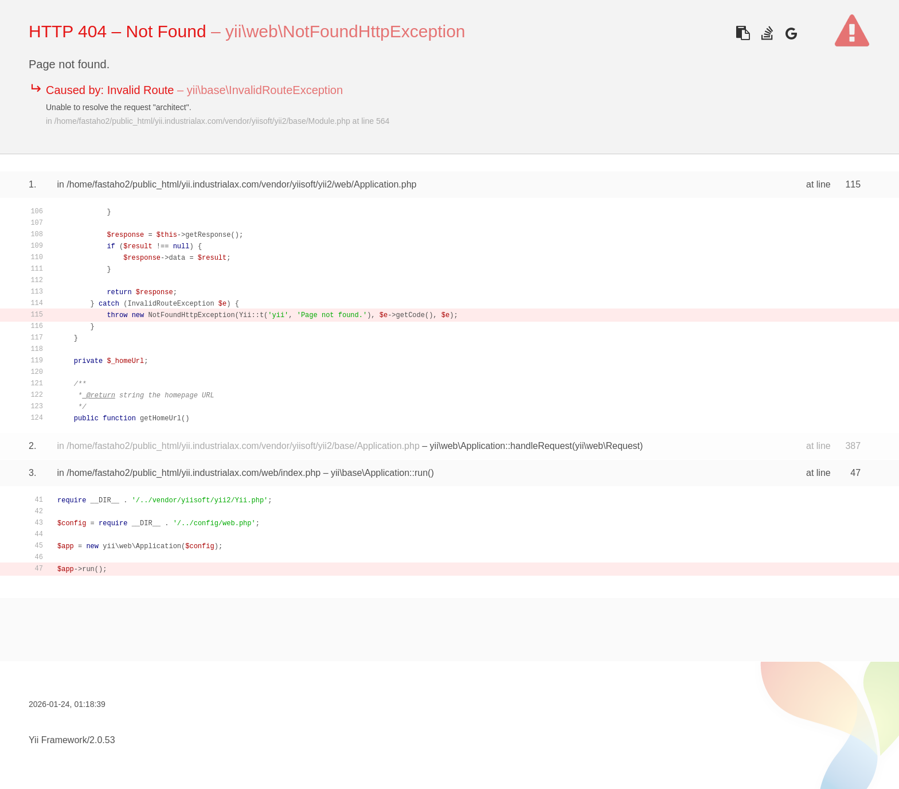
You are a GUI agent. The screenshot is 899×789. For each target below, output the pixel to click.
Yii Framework (58, 740)
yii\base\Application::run (379, 473)
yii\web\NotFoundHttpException (345, 31)
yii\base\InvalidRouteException (265, 90)
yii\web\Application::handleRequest (501, 446)
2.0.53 (102, 740)
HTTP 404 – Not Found (117, 31)
